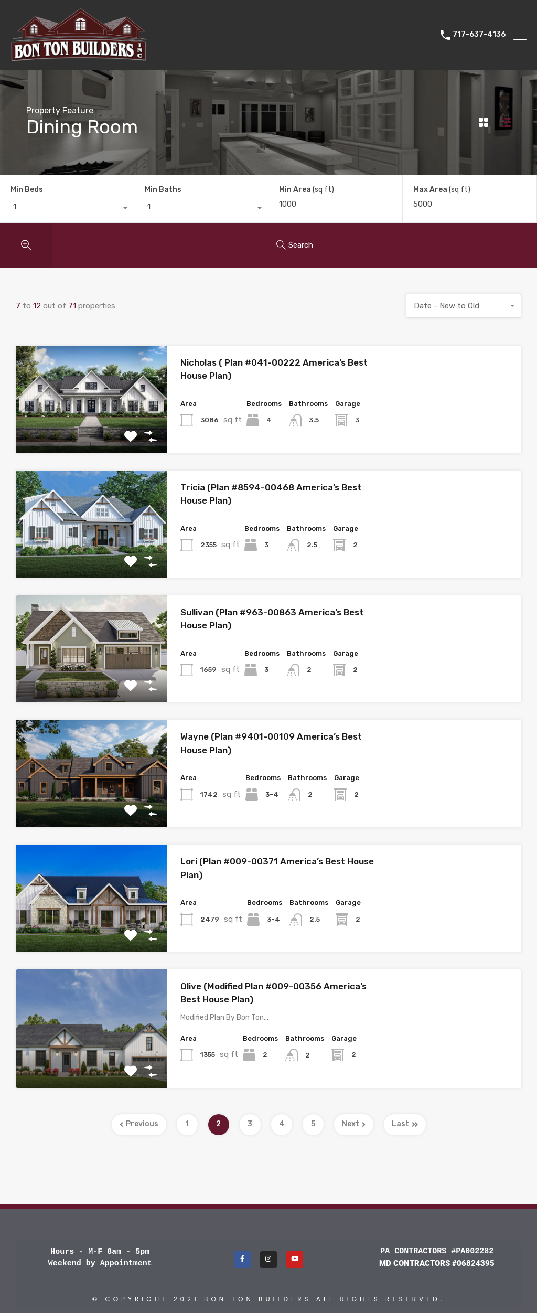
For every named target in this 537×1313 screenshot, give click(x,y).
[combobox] (67, 209)
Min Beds (26, 189)
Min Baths (163, 189)
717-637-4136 (479, 34)
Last (405, 1123)
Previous (139, 1123)
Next (354, 1123)
